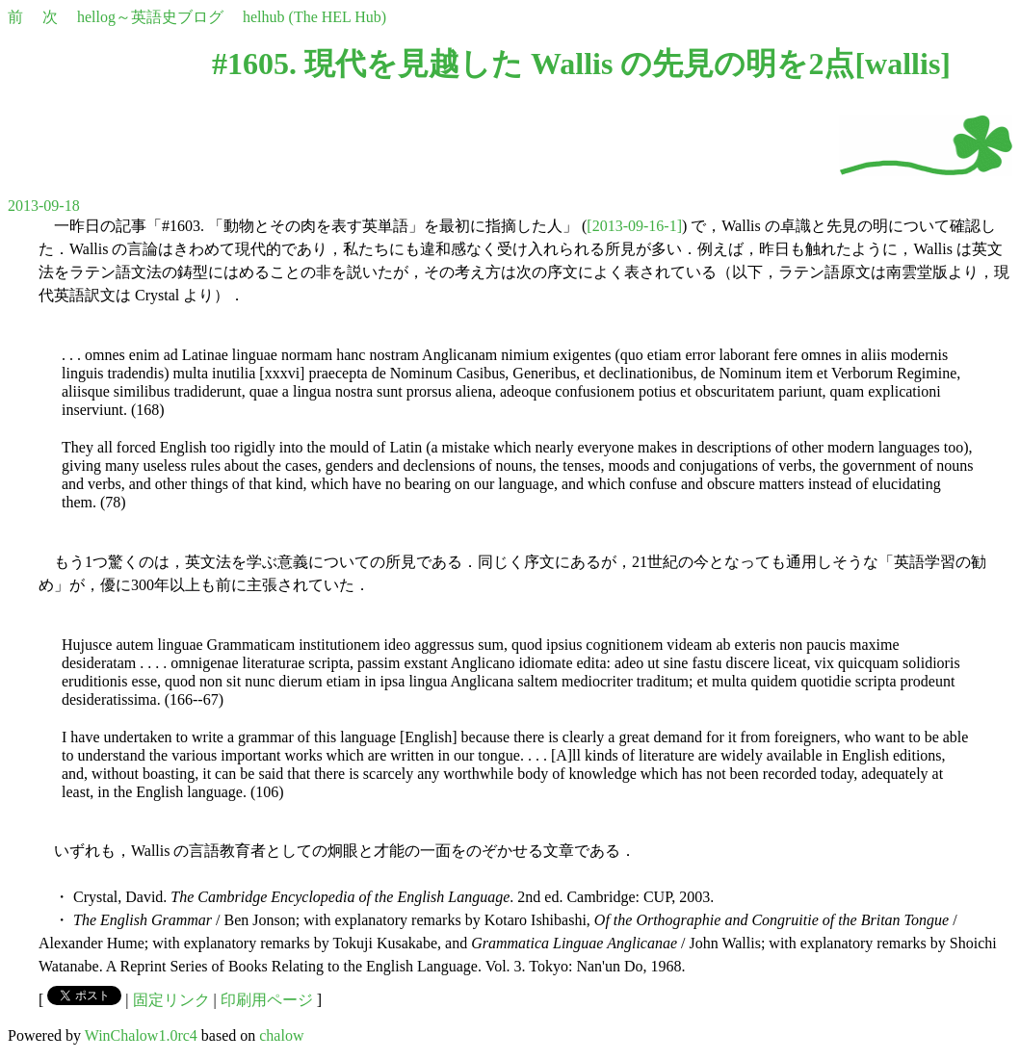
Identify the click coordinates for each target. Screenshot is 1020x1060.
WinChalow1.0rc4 (141, 1035)
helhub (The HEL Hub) (314, 17)
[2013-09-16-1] (634, 226)
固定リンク (171, 1000)
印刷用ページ (267, 1000)
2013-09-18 (44, 205)
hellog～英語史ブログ (150, 17)
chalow (281, 1035)
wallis (902, 63)
